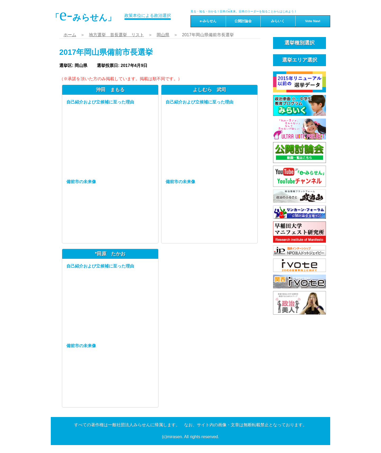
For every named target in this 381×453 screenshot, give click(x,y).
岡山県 (163, 35)
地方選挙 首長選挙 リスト (116, 35)
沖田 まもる (110, 89)
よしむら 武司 (209, 89)
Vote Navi (312, 21)
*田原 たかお (110, 253)
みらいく (278, 21)
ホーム (70, 35)
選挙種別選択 (299, 43)
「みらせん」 (83, 14)
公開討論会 (243, 21)
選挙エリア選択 (299, 60)
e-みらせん (208, 21)
